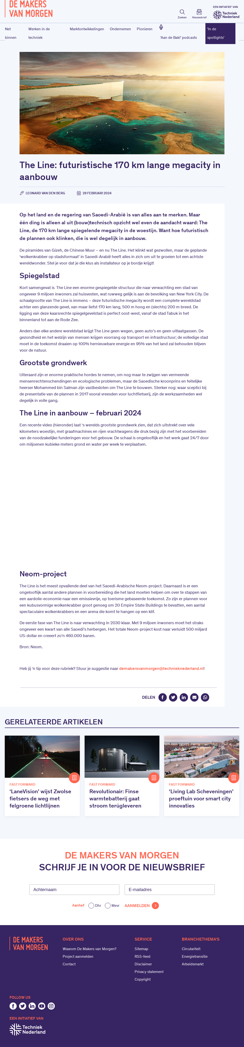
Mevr (115, 906)
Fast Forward (22, 785)
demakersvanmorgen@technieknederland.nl (161, 669)
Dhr (98, 906)
